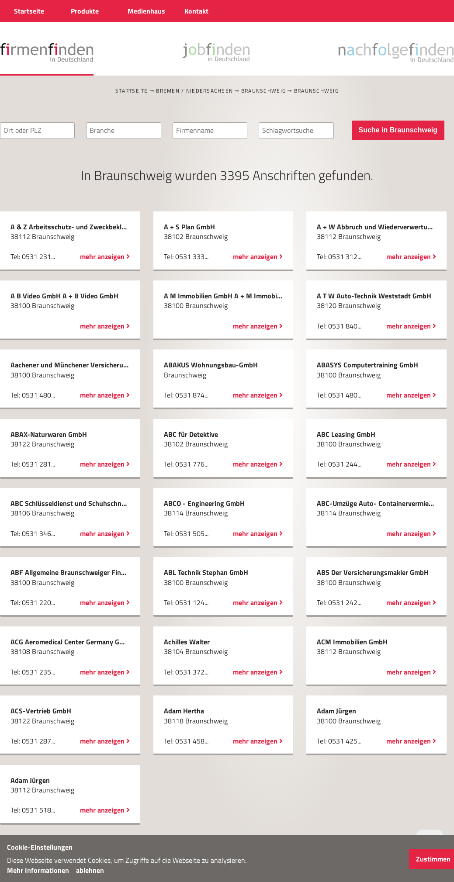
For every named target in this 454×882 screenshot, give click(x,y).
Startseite (131, 90)
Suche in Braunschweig (398, 130)
